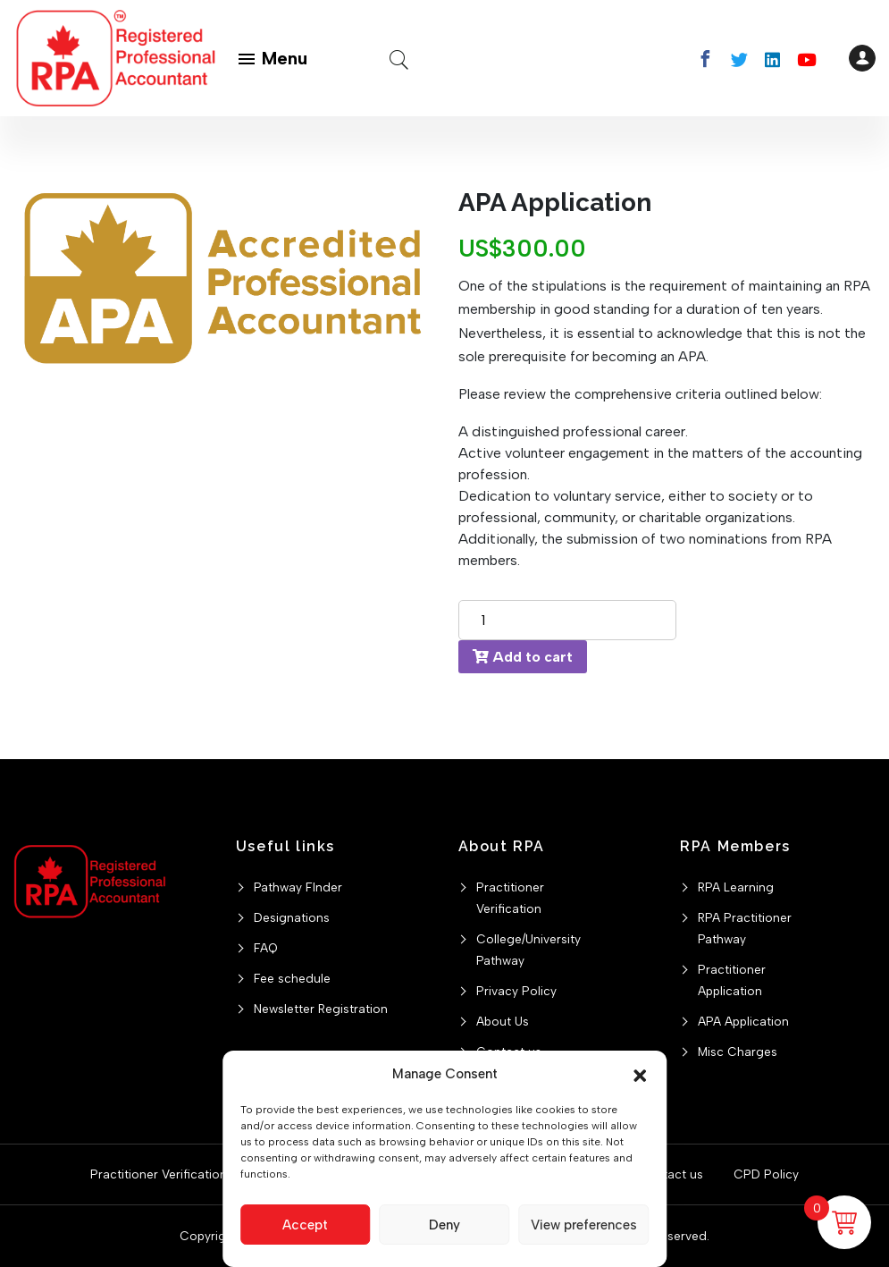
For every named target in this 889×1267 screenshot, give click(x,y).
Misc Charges (737, 1051)
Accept (305, 1225)
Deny (444, 1225)
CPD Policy (766, 1174)
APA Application (743, 1021)
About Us (502, 1021)
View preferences (584, 1225)
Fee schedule (292, 978)
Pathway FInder (298, 887)
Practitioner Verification (158, 1174)
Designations (292, 917)
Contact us (670, 1174)
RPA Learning (736, 887)
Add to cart (523, 656)
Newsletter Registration (321, 1008)
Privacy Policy (516, 991)
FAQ (266, 948)
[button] (640, 1074)
